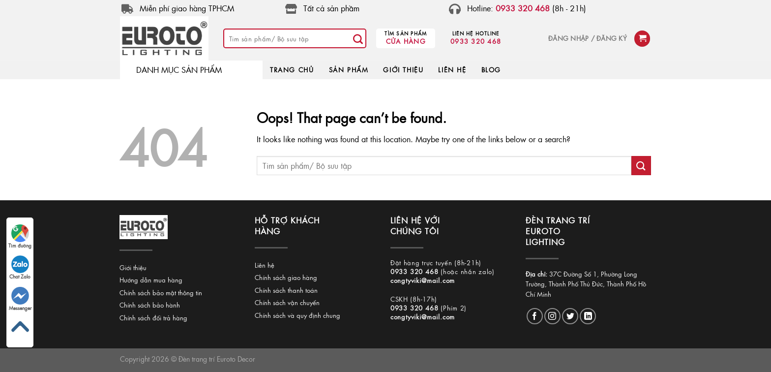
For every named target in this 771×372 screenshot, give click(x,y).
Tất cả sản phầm (331, 8)
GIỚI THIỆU (403, 69)
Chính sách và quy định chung (297, 315)
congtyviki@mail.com (422, 280)
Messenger (20, 299)
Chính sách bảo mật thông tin (160, 292)
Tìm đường (19, 236)
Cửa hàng (406, 41)
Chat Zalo (19, 267)
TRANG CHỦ (292, 69)
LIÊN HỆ (452, 69)
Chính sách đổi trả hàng (153, 317)
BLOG (491, 69)
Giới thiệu (133, 267)
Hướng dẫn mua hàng (150, 279)
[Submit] (358, 38)
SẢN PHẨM (349, 69)
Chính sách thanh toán (286, 290)
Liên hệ (264, 265)
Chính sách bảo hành (149, 305)
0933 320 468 (475, 41)
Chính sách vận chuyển (287, 302)
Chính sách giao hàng (286, 277)
